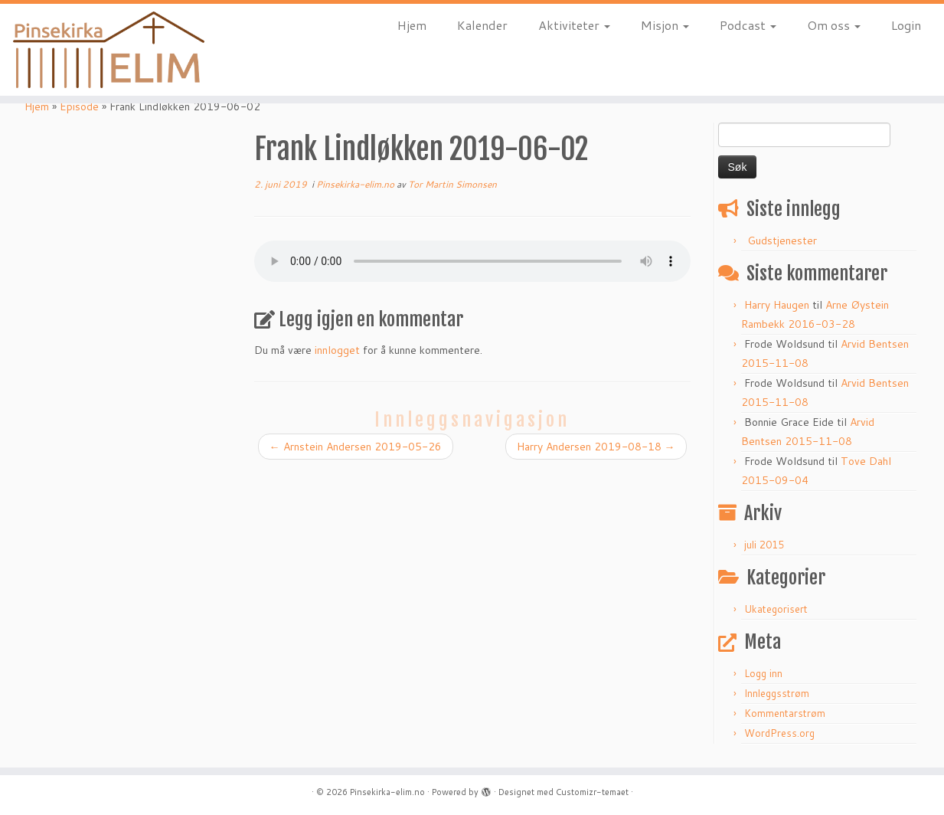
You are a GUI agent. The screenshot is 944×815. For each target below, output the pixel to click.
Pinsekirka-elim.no (356, 184)
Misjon (665, 25)
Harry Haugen (776, 305)
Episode (79, 106)
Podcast (748, 25)
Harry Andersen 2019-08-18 (596, 446)
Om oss (834, 25)
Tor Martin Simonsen (452, 184)
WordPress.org (779, 733)
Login (906, 25)
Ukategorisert (776, 609)
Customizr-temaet (592, 792)
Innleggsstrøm (776, 693)
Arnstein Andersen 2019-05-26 (355, 446)
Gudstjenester (782, 240)
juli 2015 (764, 545)
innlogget (337, 350)
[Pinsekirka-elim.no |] (109, 49)
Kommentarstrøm (784, 713)
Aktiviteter (574, 25)
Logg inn (763, 673)
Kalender (482, 25)
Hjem (411, 25)
